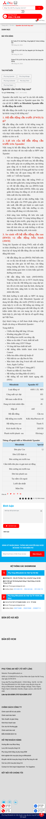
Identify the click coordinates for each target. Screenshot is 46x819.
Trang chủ (5, 25)
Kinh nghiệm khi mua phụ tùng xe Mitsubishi (16, 755)
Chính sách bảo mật (8, 730)
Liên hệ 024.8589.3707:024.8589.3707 (17, 695)
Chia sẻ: (4, 494)
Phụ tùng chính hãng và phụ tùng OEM (14, 752)
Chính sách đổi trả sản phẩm (11, 711)
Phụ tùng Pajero (8, 85)
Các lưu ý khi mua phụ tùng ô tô (12, 763)
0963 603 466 (28, 589)
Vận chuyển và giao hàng (10, 719)
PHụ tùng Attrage (24, 76)
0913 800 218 (18, 589)
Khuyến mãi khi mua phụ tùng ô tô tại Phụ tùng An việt (20, 759)
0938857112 (37, 608)
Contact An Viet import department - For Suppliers (18, 767)
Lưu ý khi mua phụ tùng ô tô (11, 748)
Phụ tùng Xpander (9, 76)
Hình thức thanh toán (9, 723)
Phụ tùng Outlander (9, 81)
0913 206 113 (39, 589)
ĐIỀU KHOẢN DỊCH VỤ (9, 734)
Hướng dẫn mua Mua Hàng (11, 744)
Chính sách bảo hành (9, 715)
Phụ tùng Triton (24, 81)
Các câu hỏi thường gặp (9, 726)
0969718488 (18, 608)
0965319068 (27, 608)
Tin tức (12, 25)
